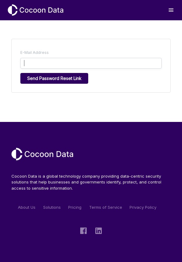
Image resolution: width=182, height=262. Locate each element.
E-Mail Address (34, 52)
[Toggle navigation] (171, 10)
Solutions (52, 207)
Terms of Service (105, 207)
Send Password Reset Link (54, 78)
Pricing (74, 207)
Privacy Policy (143, 207)
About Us (26, 207)
